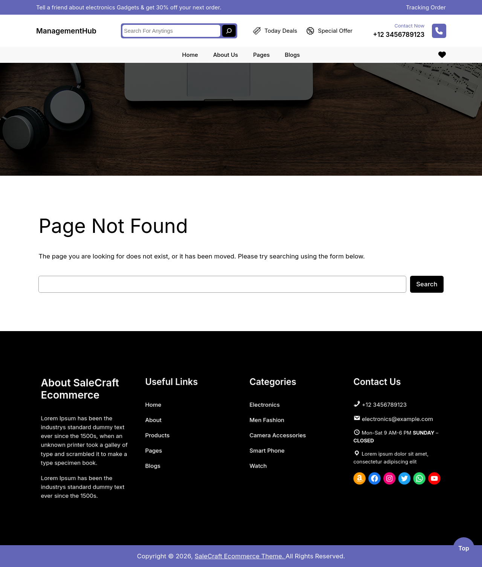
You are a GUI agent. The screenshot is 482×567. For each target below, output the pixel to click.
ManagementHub (66, 29)
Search (426, 284)
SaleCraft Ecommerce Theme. (240, 556)
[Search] (229, 30)
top (463, 548)
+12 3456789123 (399, 33)
